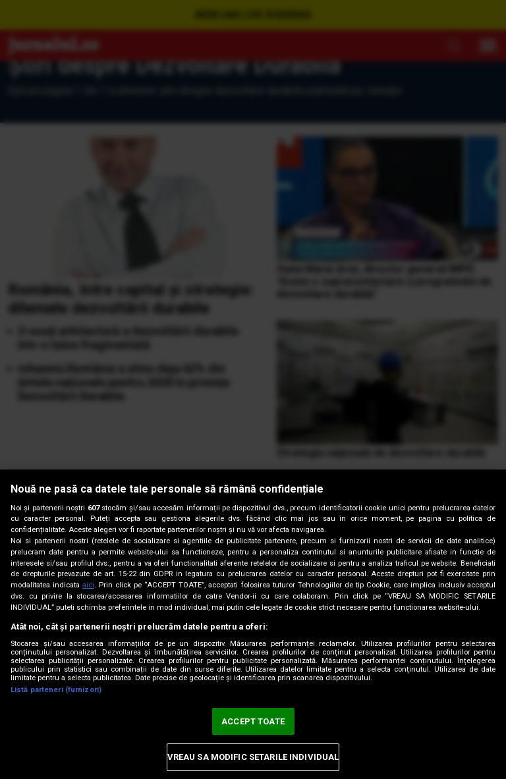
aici (88, 585)
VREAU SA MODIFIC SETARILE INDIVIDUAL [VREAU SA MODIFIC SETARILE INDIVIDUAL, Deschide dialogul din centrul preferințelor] (253, 757)
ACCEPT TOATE (253, 721)
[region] (253, 624)
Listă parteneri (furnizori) (56, 689)
